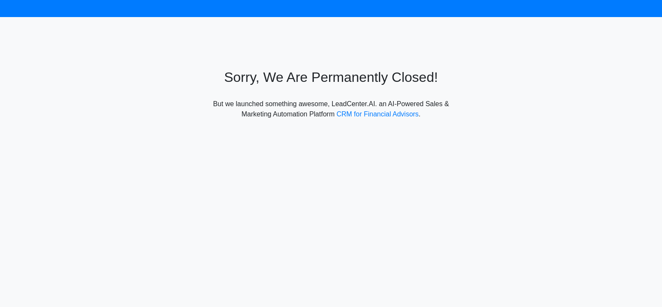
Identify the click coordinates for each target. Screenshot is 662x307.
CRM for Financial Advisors (377, 114)
